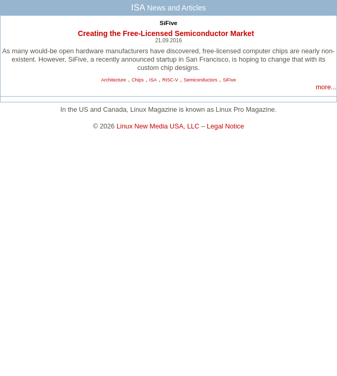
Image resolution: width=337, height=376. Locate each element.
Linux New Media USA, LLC (158, 126)
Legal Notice (225, 126)
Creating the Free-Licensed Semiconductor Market (166, 33)
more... (326, 87)
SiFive (169, 23)
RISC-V (170, 80)
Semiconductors (200, 80)
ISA (153, 80)
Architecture (113, 80)
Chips (138, 80)
